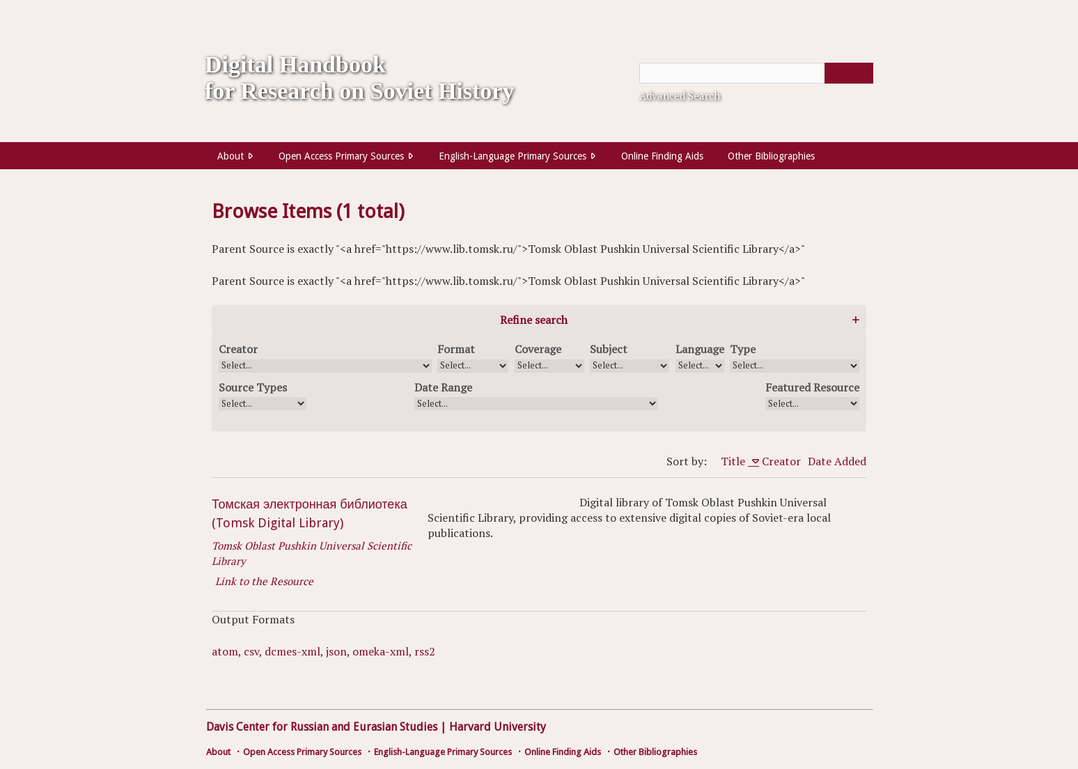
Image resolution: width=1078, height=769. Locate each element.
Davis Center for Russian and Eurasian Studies (321, 726)
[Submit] (849, 73)
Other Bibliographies (771, 156)
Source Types (253, 387)
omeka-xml (380, 651)
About (230, 156)
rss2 (424, 651)
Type (743, 349)
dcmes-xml (292, 651)
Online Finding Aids (662, 156)
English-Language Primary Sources (512, 156)
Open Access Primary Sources (341, 156)
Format (456, 349)
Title (734, 461)
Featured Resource (812, 387)
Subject (608, 349)
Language (699, 349)
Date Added (837, 461)
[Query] (756, 73)
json (336, 651)
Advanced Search (679, 95)
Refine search (534, 319)
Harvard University (497, 726)
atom (225, 651)
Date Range (443, 387)
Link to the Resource (264, 581)
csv (251, 651)
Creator (238, 349)
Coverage (538, 349)
